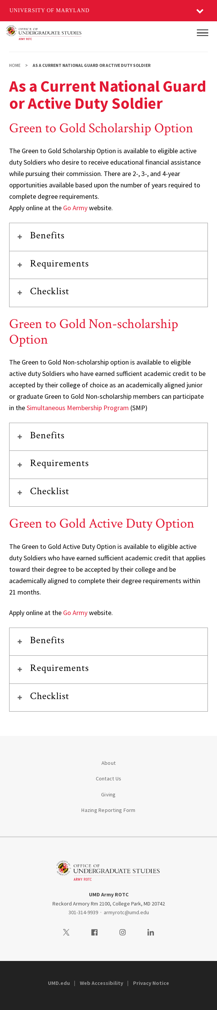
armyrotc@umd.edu (126, 912)
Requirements (59, 263)
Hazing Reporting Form (108, 810)
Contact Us (109, 778)
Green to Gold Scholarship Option (101, 128)
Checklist (49, 291)
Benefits (47, 235)
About (108, 762)
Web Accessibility (101, 983)
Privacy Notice (151, 983)
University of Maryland (50, 10)
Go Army (75, 207)
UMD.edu (59, 983)
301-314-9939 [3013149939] (83, 912)
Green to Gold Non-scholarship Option (93, 332)
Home (15, 65)
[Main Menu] (202, 32)
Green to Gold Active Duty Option (101, 524)
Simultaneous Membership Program (78, 407)
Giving (108, 794)
